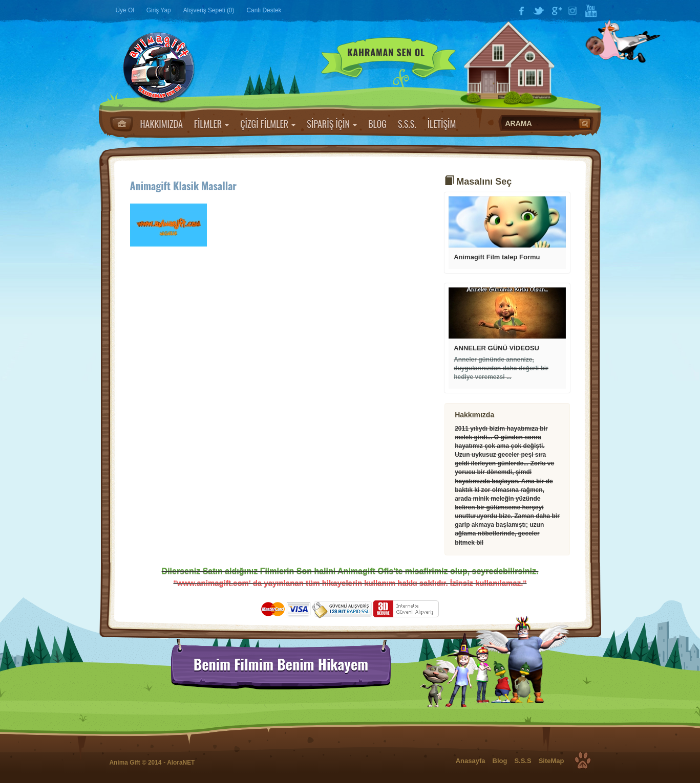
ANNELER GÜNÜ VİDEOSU (496, 348)
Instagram (573, 10)
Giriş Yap (158, 10)
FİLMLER (211, 123)
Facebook (521, 10)
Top (583, 760)
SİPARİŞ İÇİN (332, 123)
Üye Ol (125, 10)
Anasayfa (121, 123)
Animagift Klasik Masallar (183, 185)
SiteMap (551, 761)
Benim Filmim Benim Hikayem (281, 664)
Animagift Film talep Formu (497, 257)
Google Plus (556, 10)
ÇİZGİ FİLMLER (267, 123)
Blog (500, 761)
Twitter (538, 10)
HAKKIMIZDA (161, 123)
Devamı (507, 222)
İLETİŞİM (442, 123)
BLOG (377, 123)
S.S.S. (407, 123)
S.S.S (522, 761)
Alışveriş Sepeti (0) (209, 10)
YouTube (591, 10)
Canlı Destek (263, 10)
